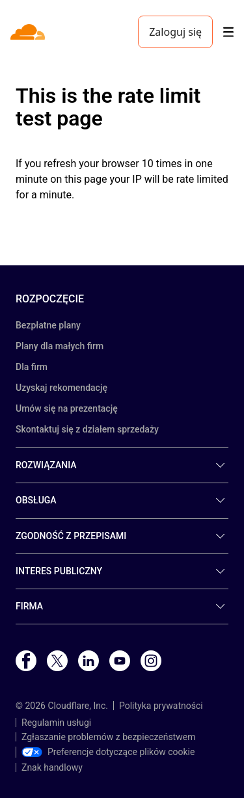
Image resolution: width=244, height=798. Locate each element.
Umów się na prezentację (67, 408)
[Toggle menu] (228, 32)
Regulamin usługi (56, 722)
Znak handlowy (52, 767)
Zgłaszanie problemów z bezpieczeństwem (108, 736)
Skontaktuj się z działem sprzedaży (87, 429)
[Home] (28, 32)
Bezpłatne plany (48, 325)
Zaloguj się (175, 32)
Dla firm (31, 367)
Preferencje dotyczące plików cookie (108, 752)
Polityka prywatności (161, 705)
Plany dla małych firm (59, 346)
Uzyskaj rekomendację (61, 387)
